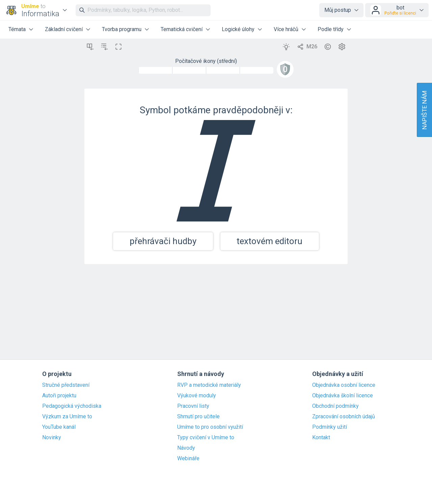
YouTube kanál (59, 427)
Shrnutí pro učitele (198, 417)
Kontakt (321, 438)
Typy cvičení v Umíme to (205, 438)
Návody (186, 448)
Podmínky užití (329, 427)
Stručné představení (65, 385)
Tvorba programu (121, 29)
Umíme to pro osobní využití (210, 427)
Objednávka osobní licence (343, 385)
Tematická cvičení (181, 29)
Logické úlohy (238, 29)
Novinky (51, 438)
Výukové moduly (196, 396)
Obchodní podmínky (335, 406)
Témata (17, 29)
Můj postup (337, 10)
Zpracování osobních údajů (343, 417)
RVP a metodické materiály (209, 385)
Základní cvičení (64, 29)
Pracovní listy (193, 406)
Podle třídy (331, 29)
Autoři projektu (59, 396)
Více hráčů (286, 29)
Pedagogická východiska (71, 406)
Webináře (188, 458)
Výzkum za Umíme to (67, 417)
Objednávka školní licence (342, 396)
